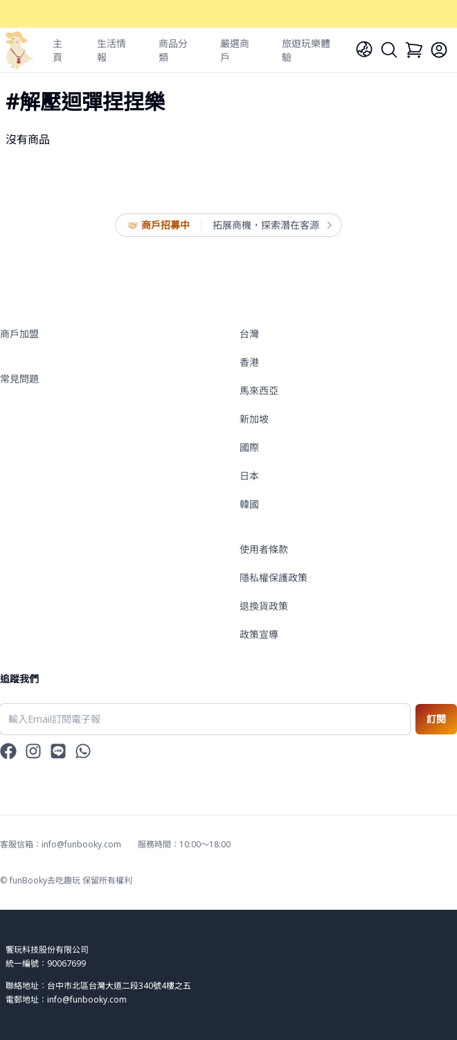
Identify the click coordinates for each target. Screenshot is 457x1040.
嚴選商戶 (234, 50)
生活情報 (111, 50)
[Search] (389, 49)
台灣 (249, 333)
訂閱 (436, 718)
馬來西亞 (259, 390)
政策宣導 (259, 634)
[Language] (364, 49)
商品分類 (173, 50)
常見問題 (19, 378)
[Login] (439, 49)
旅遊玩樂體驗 (306, 50)
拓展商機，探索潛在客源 (271, 225)
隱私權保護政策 (273, 577)
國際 (249, 447)
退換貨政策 (264, 605)
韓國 (249, 504)
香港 (249, 362)
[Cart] (414, 49)
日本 (249, 475)
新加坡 (254, 418)
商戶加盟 (19, 333)
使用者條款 (264, 549)
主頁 (57, 50)
